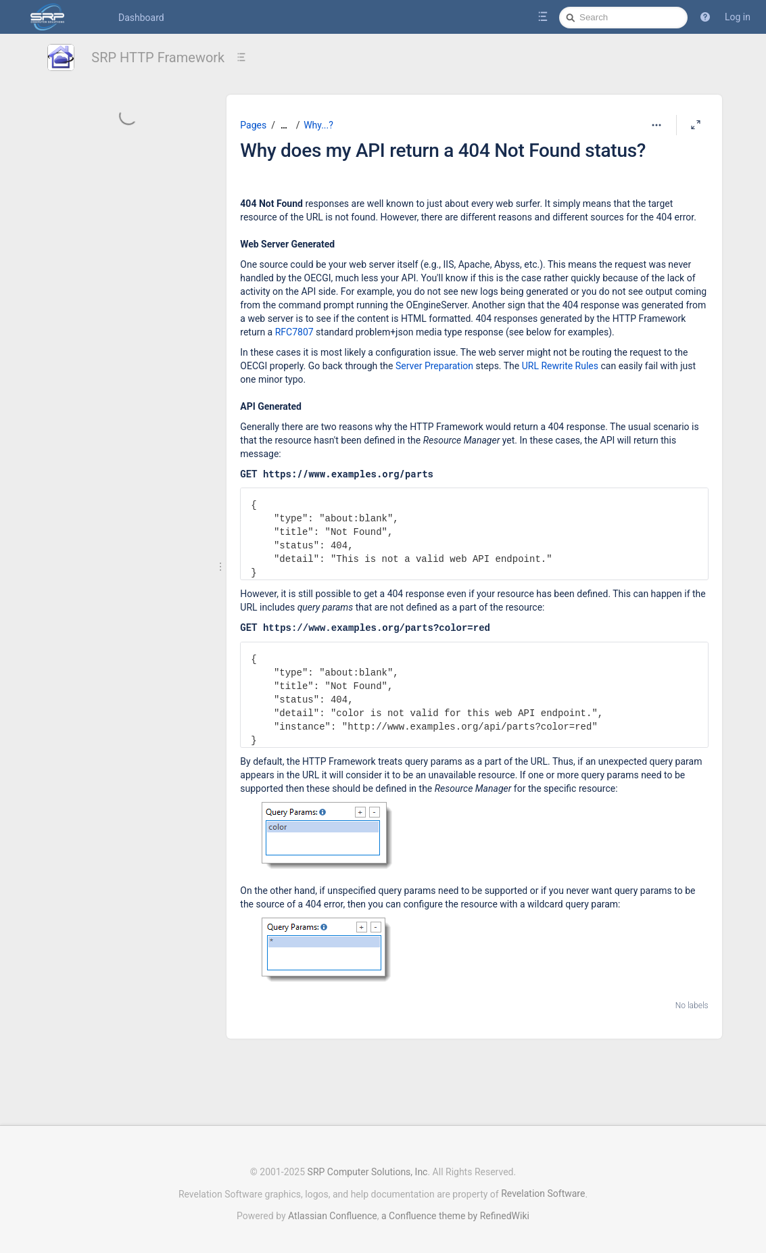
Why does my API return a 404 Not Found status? (443, 150)
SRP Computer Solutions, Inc (368, 1165)
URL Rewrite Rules (560, 365)
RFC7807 (294, 332)
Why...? (318, 125)
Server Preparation (434, 365)
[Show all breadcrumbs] (284, 125)
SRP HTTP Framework (157, 57)
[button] (705, 16)
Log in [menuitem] (737, 16)
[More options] (656, 125)
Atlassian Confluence (332, 1209)
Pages (253, 125)
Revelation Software (543, 1186)
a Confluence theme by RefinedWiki (455, 1209)
